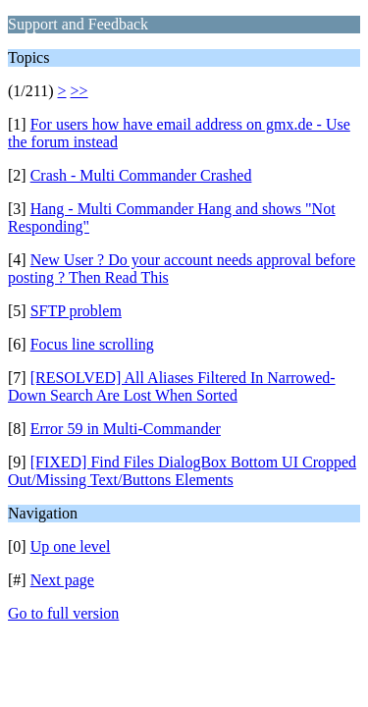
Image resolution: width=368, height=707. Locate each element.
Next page (62, 579)
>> (79, 90)
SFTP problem (76, 310)
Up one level (70, 546)
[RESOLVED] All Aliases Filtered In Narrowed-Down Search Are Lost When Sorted (172, 386)
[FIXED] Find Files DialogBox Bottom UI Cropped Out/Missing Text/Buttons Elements (182, 471)
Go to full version (63, 613)
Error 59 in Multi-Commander (125, 428)
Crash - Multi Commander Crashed (141, 175)
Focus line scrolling (92, 344)
